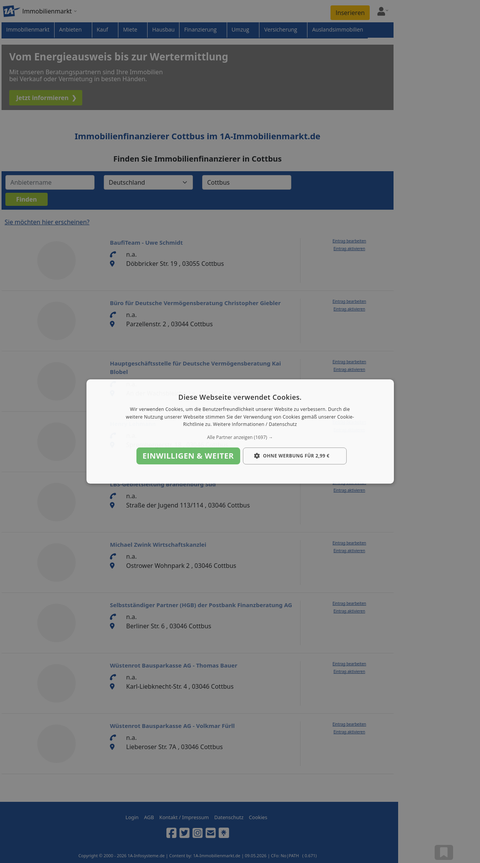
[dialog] (240, 431)
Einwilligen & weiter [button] (188, 456)
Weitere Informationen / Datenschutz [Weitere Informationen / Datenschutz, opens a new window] (255, 424)
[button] (240, 437)
